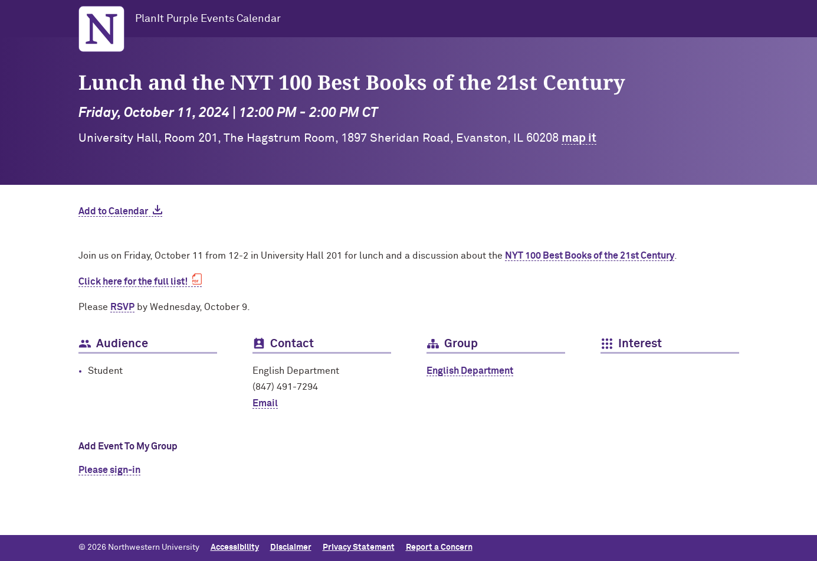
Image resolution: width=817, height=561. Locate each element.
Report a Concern (439, 547)
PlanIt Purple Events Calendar (208, 19)
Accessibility (235, 547)
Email (265, 403)
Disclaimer (290, 547)
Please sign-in (109, 470)
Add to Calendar (113, 211)
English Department (469, 371)
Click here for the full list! (133, 281)
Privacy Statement (359, 547)
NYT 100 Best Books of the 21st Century (589, 255)
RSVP (122, 307)
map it (579, 138)
